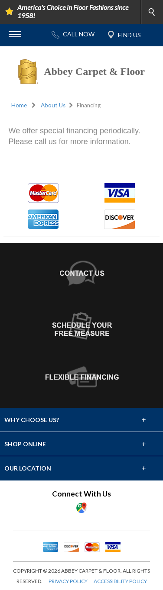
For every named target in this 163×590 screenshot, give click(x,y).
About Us (53, 105)
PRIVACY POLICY (68, 581)
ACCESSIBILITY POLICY (120, 581)
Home (19, 105)
